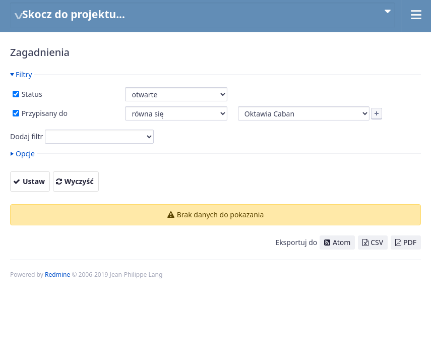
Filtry (24, 74)
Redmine (57, 274)
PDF (409, 242)
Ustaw (34, 181)
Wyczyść (79, 181)
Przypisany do (44, 113)
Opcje (25, 153)
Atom (342, 242)
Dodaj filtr (26, 136)
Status (31, 94)
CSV (377, 242)
